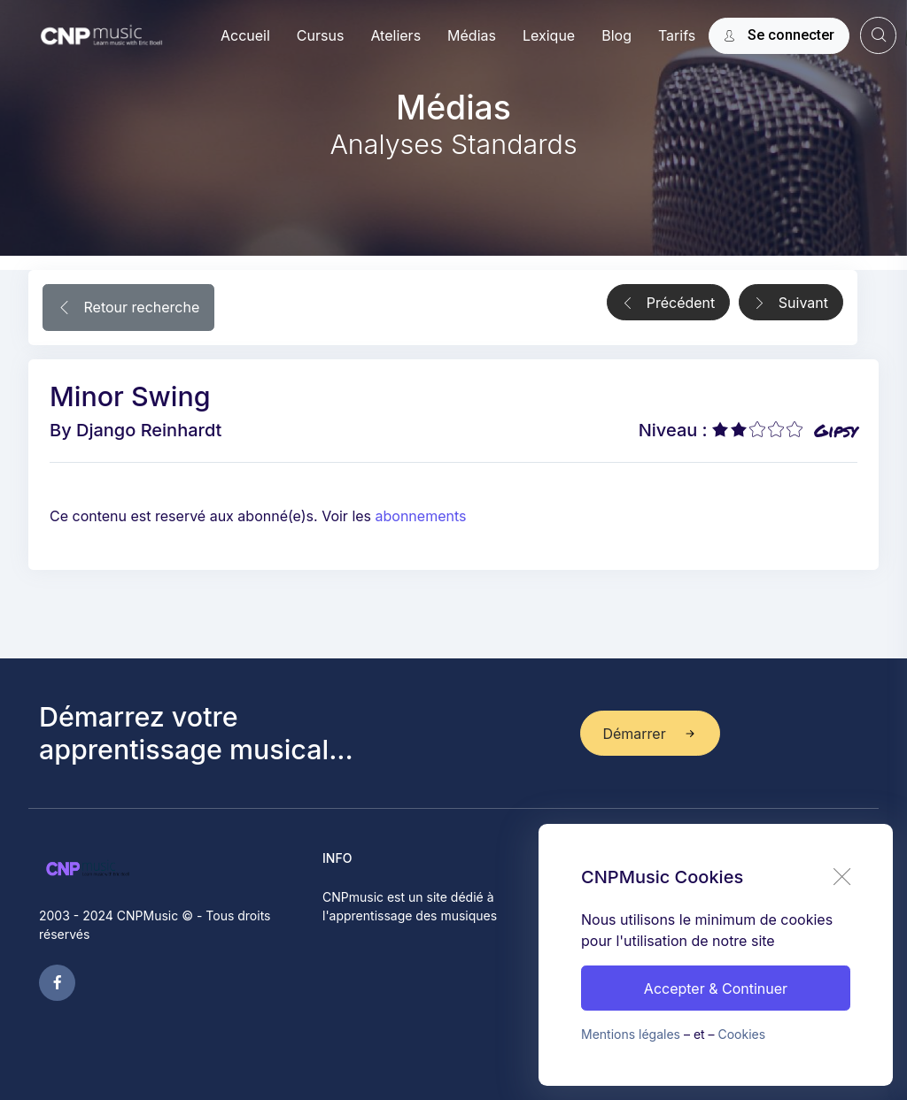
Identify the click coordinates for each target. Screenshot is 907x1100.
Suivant (791, 303)
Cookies (742, 1034)
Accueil (245, 35)
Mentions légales (630, 1034)
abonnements (421, 516)
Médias (471, 35)
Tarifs (676, 35)
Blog (616, 35)
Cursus (321, 35)
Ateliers (395, 35)
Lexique (549, 35)
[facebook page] (57, 983)
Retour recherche (128, 308)
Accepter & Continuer (715, 988)
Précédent (668, 303)
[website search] (878, 35)
